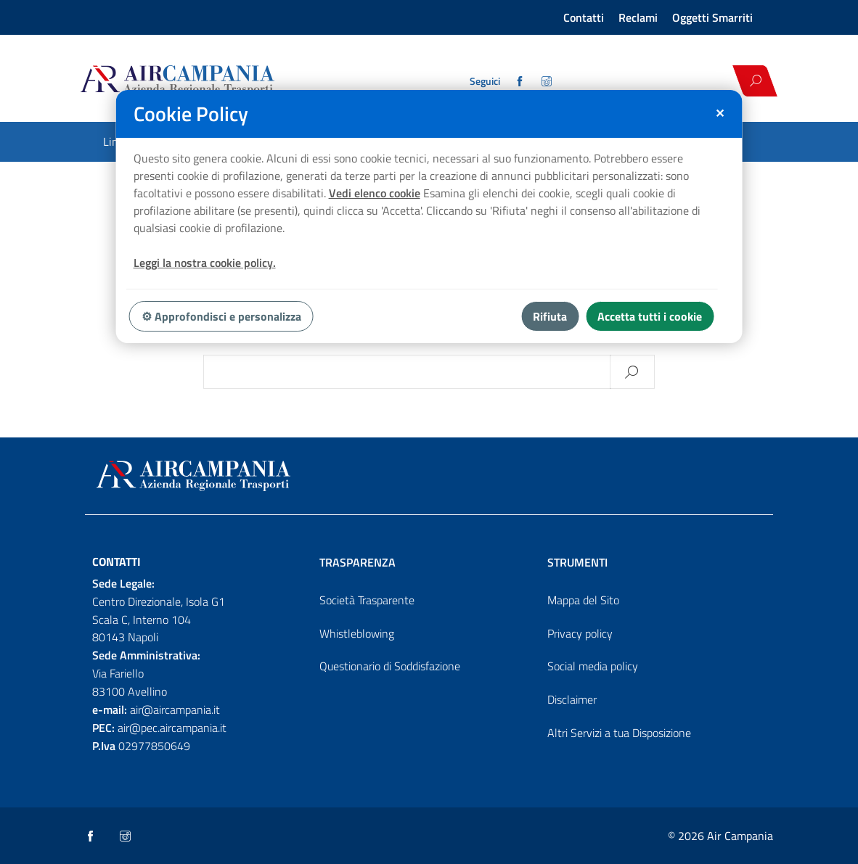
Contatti (583, 17)
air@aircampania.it (175, 709)
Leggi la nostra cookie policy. (205, 262)
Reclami (638, 17)
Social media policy (592, 666)
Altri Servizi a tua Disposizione (619, 732)
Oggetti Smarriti (712, 17)
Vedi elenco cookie (374, 193)
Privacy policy (580, 633)
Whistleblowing (356, 633)
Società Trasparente (366, 600)
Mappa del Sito (583, 600)
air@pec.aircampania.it (172, 727)
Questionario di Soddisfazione (389, 666)
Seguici (485, 81)
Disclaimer (572, 699)
